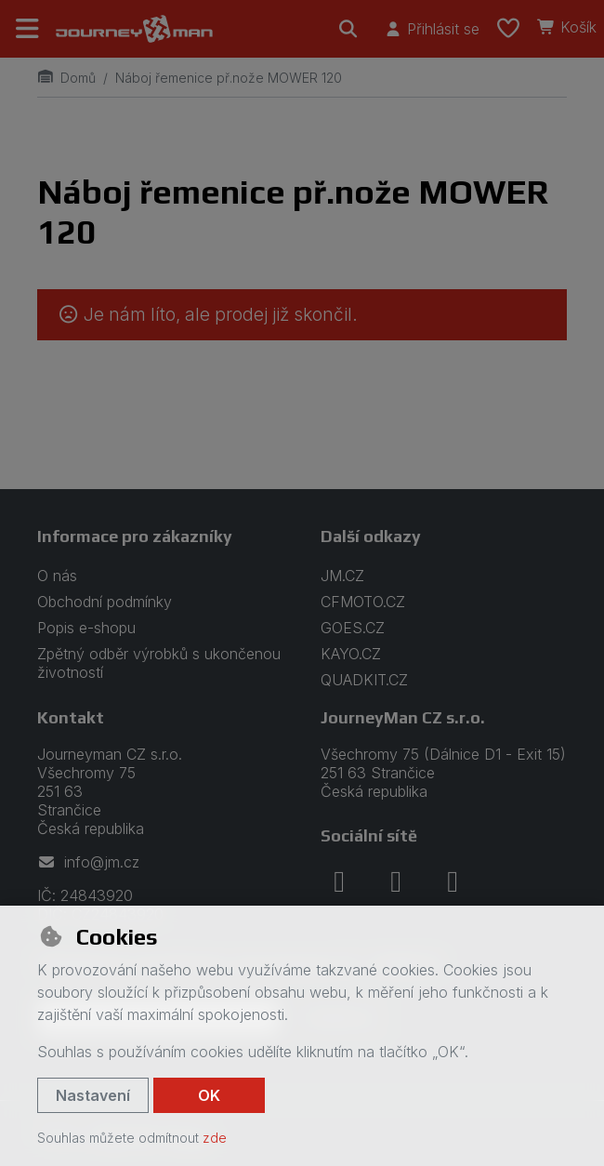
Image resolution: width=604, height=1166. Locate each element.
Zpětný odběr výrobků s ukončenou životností (159, 663)
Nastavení (93, 1095)
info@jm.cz (88, 862)
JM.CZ (342, 575)
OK (209, 1095)
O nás (57, 575)
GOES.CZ (353, 627)
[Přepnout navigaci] (28, 29)
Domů (66, 78)
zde (215, 1138)
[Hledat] (348, 29)
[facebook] (339, 881)
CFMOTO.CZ (363, 601)
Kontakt (70, 717)
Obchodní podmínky (104, 601)
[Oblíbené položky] (508, 29)
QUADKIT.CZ (364, 679)
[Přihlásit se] (431, 29)
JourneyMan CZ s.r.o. (403, 717)
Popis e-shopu (86, 627)
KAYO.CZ (351, 653)
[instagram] (395, 881)
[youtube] (452, 881)
